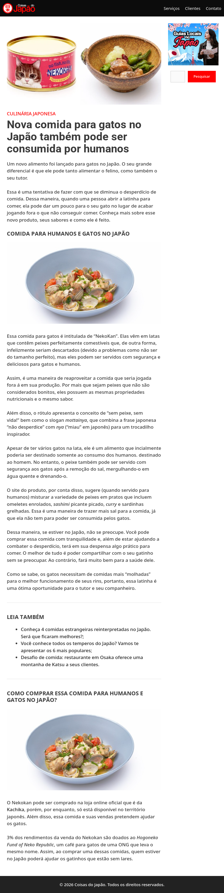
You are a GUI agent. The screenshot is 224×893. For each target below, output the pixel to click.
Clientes (192, 8)
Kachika (15, 809)
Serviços (172, 8)
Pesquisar (202, 76)
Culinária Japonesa (31, 113)
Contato (213, 8)
